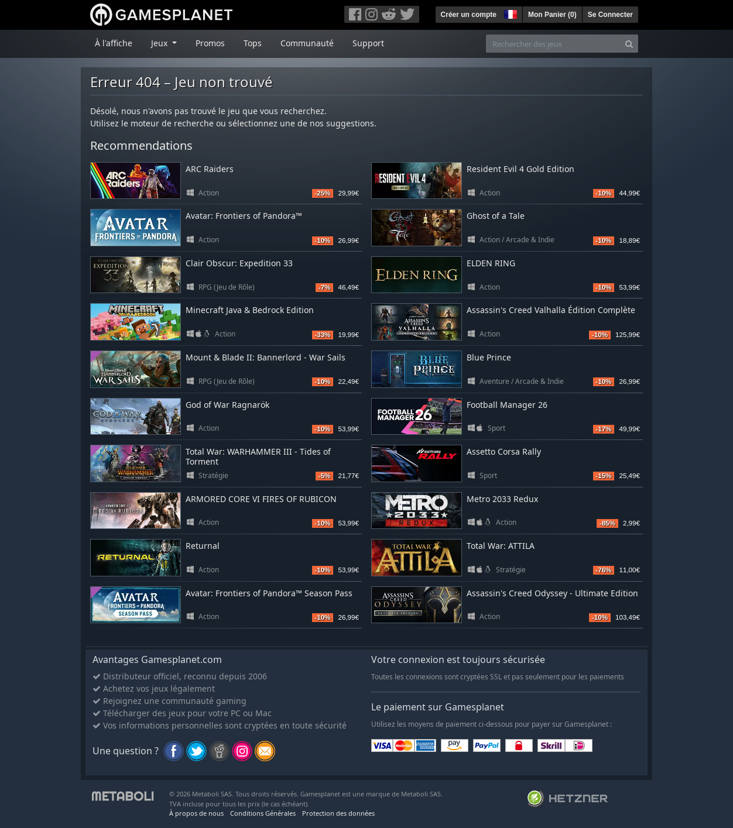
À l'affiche (113, 43)
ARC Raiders (210, 168)
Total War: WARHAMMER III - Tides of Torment (258, 456)
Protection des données (338, 813)
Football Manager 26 (507, 404)
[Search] (629, 44)
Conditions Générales (263, 813)
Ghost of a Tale (496, 215)
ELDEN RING (491, 263)
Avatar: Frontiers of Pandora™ (244, 215)
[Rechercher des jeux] (553, 44)
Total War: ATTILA (501, 545)
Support (368, 43)
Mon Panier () (552, 15)
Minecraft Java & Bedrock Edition (250, 309)
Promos (210, 43)
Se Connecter (610, 15)
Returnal (203, 545)
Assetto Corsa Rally (504, 451)
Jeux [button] (160, 43)
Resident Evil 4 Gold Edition (520, 168)
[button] (509, 13)
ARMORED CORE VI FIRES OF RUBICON (261, 498)
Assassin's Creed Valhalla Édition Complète (551, 309)
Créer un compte (468, 15)
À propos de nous (196, 813)
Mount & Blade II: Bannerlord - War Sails (265, 357)
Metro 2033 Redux (502, 498)
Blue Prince (489, 357)
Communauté (307, 43)
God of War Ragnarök (227, 404)
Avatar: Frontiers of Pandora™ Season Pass (269, 593)
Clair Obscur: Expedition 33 (239, 263)
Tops (253, 43)
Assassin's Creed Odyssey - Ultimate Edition (552, 593)
